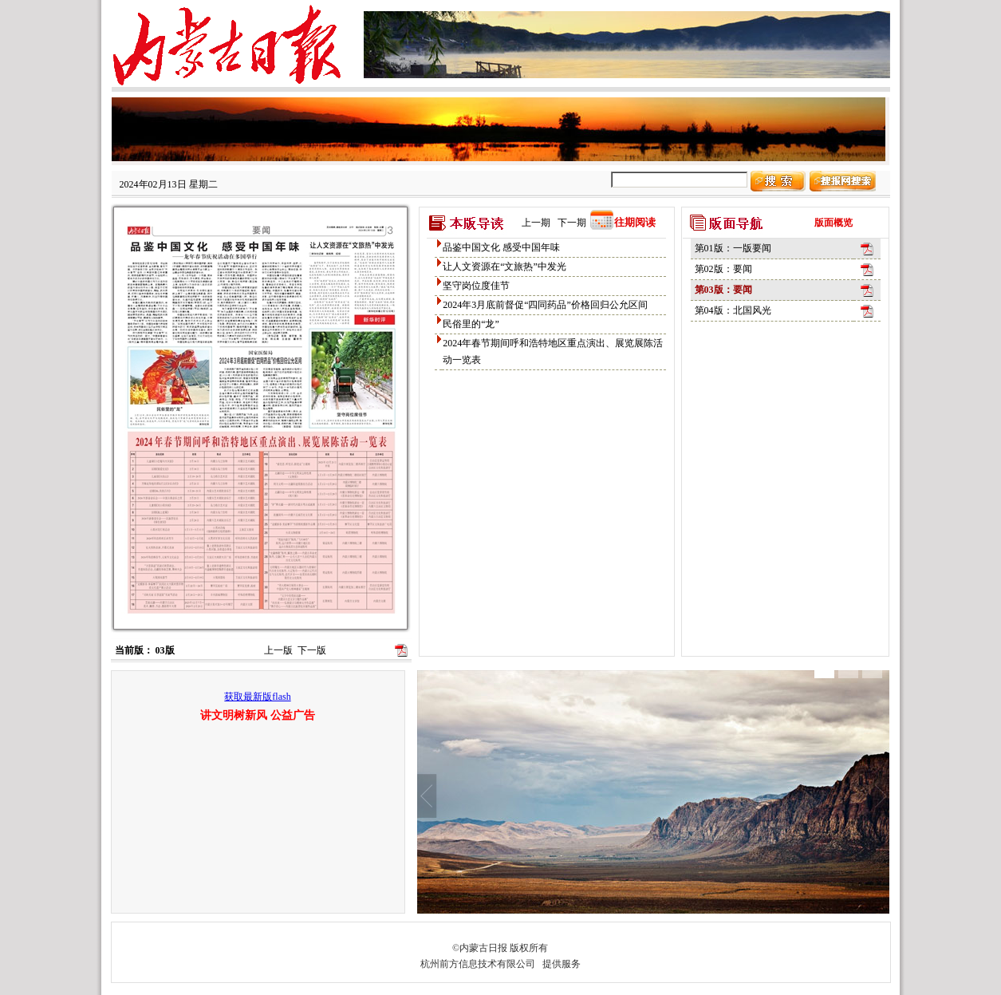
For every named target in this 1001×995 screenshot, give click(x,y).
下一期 (572, 222)
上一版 (278, 650)
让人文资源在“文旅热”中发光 (504, 266)
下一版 (312, 650)
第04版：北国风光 (733, 310)
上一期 (536, 222)
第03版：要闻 (723, 289)
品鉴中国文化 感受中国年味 (501, 247)
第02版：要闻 (723, 268)
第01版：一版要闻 (733, 248)
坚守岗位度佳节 (476, 285)
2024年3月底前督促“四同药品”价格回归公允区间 (545, 304)
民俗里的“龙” (471, 324)
